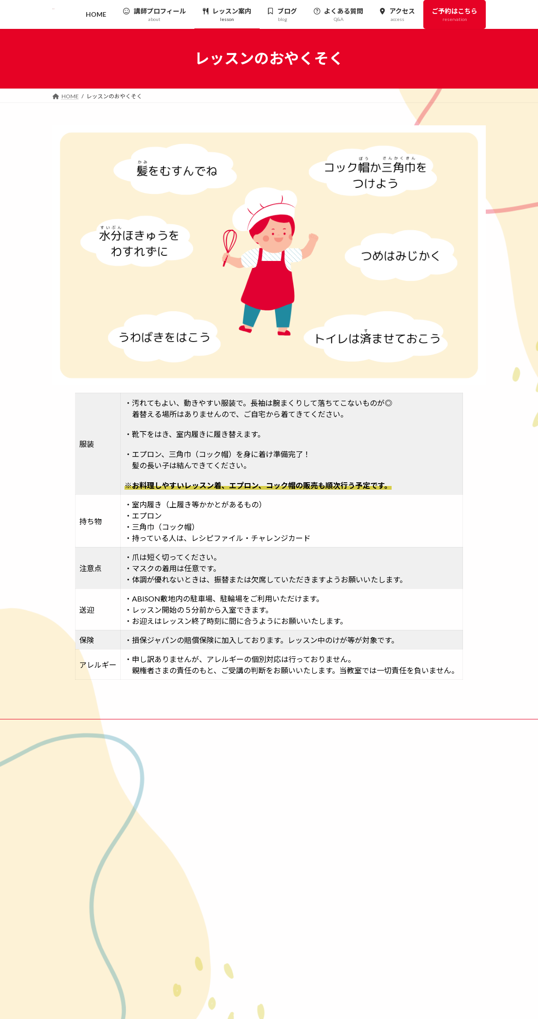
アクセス (371, 860)
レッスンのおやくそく (393, 812)
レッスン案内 (377, 796)
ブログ (368, 828)
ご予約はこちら (375, 877)
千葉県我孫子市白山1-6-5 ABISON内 (116, 840)
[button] (235, 852)
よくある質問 (377, 844)
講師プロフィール (383, 779)
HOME (364, 763)
